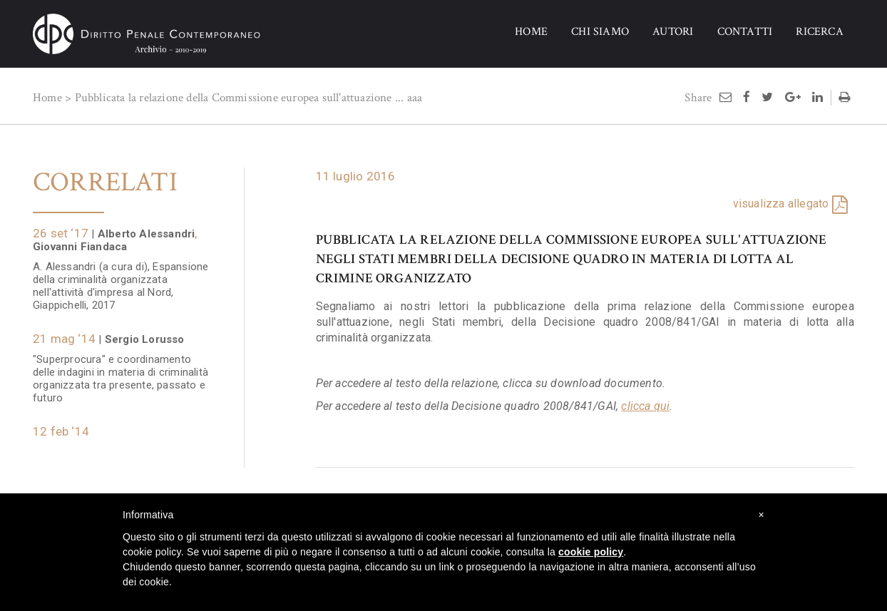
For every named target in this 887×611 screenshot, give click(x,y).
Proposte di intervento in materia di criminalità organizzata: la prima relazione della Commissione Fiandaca (117, 463)
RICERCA (819, 31)
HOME (531, 31)
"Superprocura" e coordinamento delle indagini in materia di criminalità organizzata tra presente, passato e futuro (122, 371)
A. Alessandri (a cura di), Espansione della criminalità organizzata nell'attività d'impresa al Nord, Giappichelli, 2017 (120, 278)
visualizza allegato (781, 203)
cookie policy (590, 552)
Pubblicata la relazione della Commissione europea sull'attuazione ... (239, 98)
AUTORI (672, 31)
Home (47, 98)
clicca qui (645, 406)
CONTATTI (745, 31)
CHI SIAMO (600, 31)
